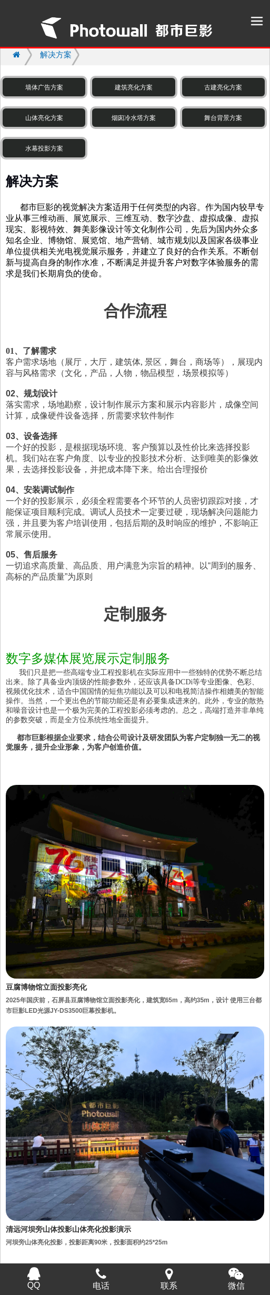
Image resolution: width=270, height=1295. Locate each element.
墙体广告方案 (44, 87)
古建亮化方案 (223, 87)
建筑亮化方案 (134, 87)
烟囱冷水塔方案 (134, 118)
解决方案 (56, 54)
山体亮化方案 (44, 118)
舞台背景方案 (223, 118)
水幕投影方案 (44, 148)
